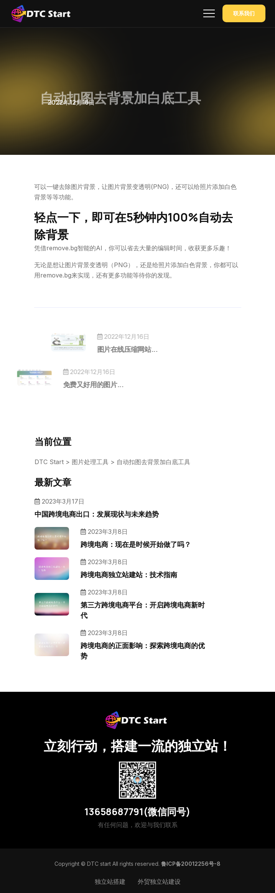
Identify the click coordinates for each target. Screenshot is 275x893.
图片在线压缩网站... (139, 349)
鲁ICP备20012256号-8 (191, 863)
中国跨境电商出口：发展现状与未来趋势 (97, 514)
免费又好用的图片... (81, 384)
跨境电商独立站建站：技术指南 (129, 574)
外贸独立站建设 (159, 881)
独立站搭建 (110, 881)
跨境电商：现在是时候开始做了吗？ (136, 544)
